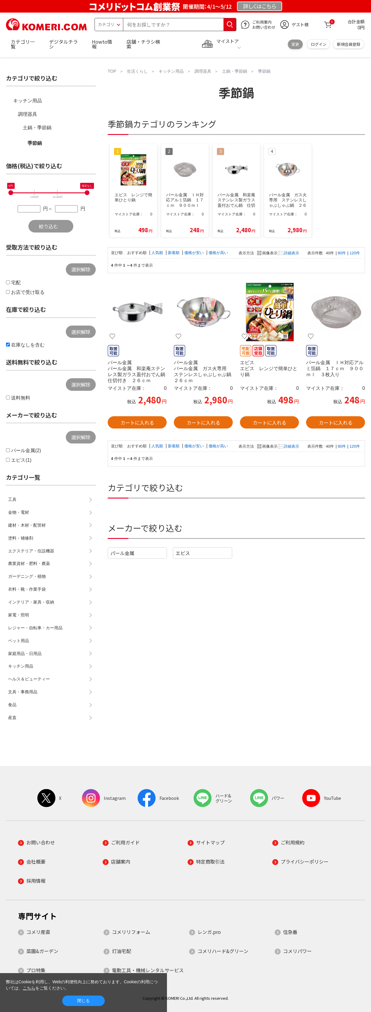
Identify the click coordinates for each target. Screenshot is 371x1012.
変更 (295, 44)
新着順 (174, 252)
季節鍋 (35, 143)
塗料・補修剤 (20, 538)
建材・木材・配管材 (27, 525)
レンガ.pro (209, 931)
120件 (354, 253)
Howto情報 (102, 44)
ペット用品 (18, 640)
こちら (29, 988)
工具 (12, 499)
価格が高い (218, 252)
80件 (342, 253)
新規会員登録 (348, 44)
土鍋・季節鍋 (37, 127)
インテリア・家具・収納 (31, 602)
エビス (183, 553)
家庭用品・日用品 (25, 653)
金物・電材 (18, 512)
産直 (12, 717)
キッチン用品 (27, 100)
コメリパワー (297, 951)
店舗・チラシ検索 (143, 44)
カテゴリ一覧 (23, 44)
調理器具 (27, 114)
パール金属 (122, 553)
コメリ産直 (38, 931)
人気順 (157, 252)
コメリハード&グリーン (222, 951)
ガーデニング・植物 (27, 576)
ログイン (318, 44)
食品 (12, 704)
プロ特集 (35, 970)
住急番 (290, 931)
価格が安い (194, 252)
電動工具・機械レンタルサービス (148, 970)
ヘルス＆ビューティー (29, 679)
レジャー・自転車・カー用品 (35, 627)
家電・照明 (18, 615)
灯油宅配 (121, 951)
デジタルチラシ (63, 44)
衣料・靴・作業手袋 (27, 589)
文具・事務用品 (22, 691)
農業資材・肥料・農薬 (29, 563)
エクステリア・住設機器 (31, 550)
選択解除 (80, 269)
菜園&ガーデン (42, 951)
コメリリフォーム (131, 931)
